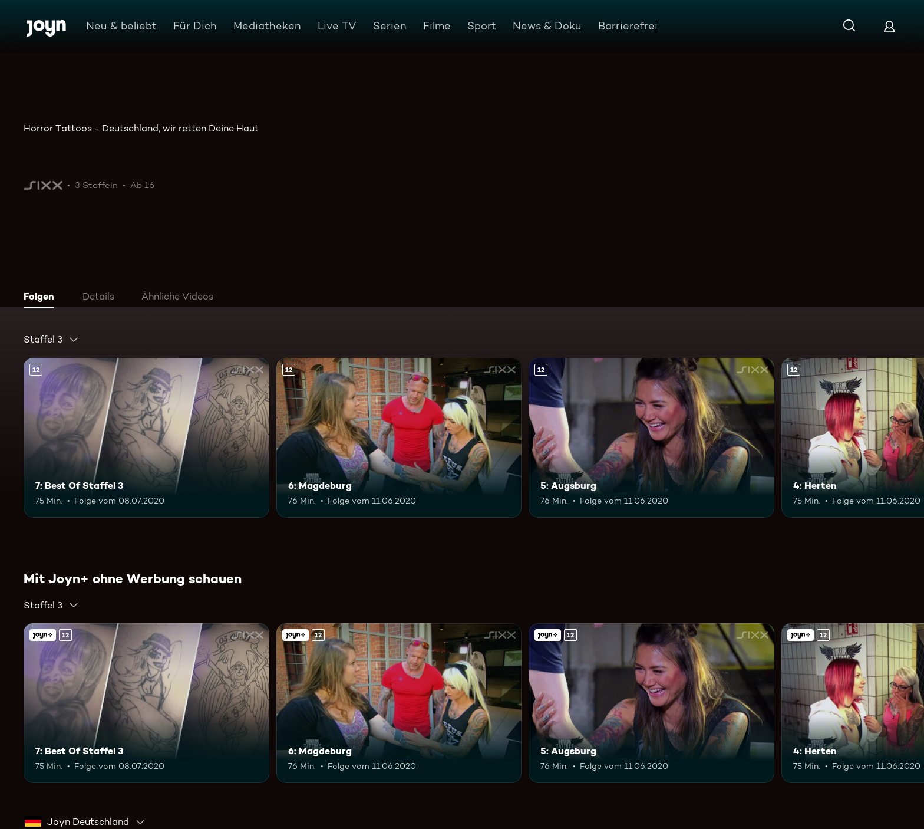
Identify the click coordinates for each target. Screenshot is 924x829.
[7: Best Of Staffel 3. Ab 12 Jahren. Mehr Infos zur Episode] (146, 438)
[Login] (889, 26)
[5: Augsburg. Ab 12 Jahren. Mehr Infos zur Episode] (651, 438)
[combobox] (51, 339)
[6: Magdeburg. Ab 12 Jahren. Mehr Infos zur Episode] (399, 438)
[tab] (41, 297)
